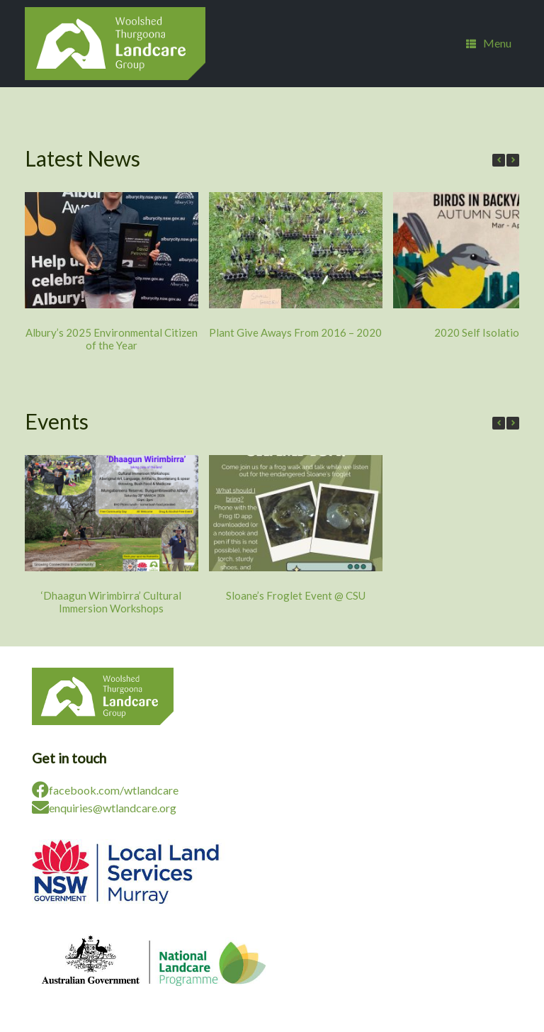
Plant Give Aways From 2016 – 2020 (295, 332)
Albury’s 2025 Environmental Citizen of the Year (112, 339)
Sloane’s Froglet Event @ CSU (296, 595)
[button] (512, 160)
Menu (488, 43)
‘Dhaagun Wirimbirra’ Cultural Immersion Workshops (111, 602)
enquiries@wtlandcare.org (104, 807)
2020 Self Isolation (479, 332)
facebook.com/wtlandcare (105, 790)
